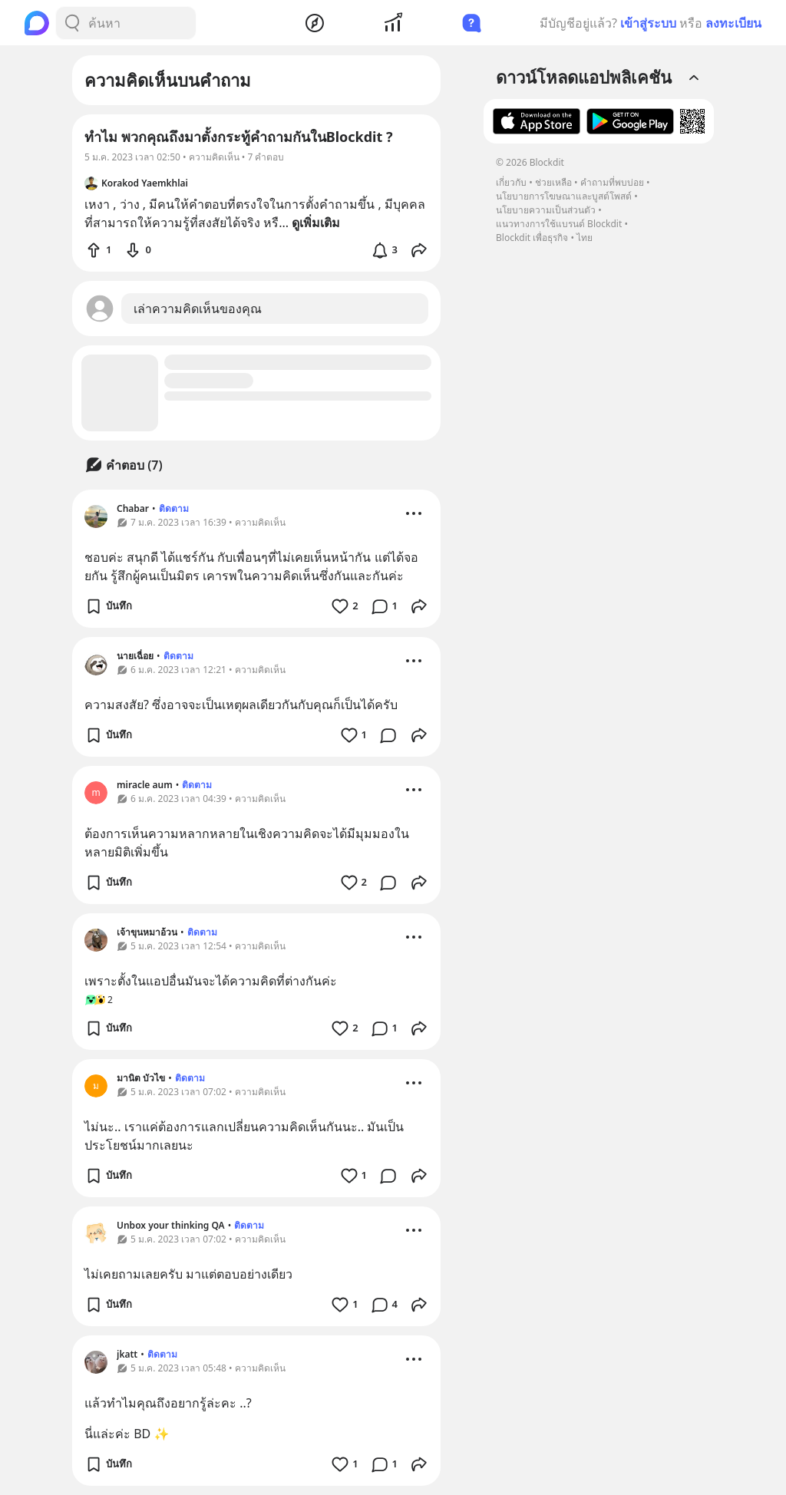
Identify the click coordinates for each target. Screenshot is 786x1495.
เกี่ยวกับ (511, 182)
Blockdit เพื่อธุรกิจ (532, 237)
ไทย (584, 237)
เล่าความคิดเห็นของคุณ (198, 308)
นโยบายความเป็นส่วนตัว (546, 209)
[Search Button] (72, 23)
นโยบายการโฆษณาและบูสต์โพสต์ (564, 196)
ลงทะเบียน (733, 23)
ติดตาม (174, 508)
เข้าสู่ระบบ (648, 23)
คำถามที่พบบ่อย (612, 182)
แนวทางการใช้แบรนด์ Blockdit (559, 223)
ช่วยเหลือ (553, 182)
